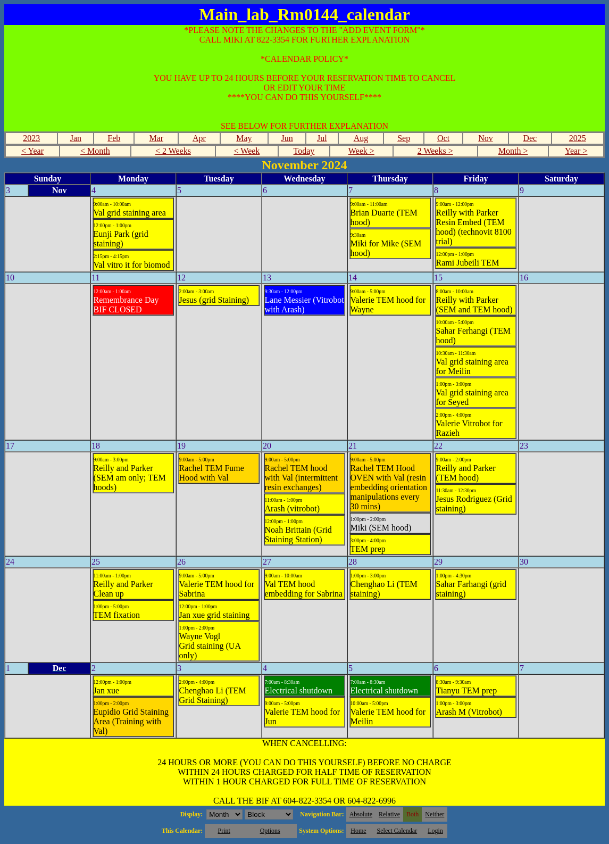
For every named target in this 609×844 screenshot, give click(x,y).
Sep (403, 138)
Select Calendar (397, 830)
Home (358, 830)
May (244, 138)
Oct (443, 138)
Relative (389, 814)
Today (304, 150)
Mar (156, 138)
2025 (577, 138)
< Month (95, 150)
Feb (113, 138)
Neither (434, 814)
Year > (576, 150)
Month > (513, 150)
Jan (75, 138)
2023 (31, 138)
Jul (322, 138)
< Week (247, 150)
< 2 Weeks (173, 150)
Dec (530, 138)
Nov (485, 138)
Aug (361, 138)
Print (224, 830)
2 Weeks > (435, 150)
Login (435, 830)
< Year (32, 150)
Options (270, 830)
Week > (361, 150)
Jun (287, 138)
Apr (199, 138)
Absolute (360, 814)
